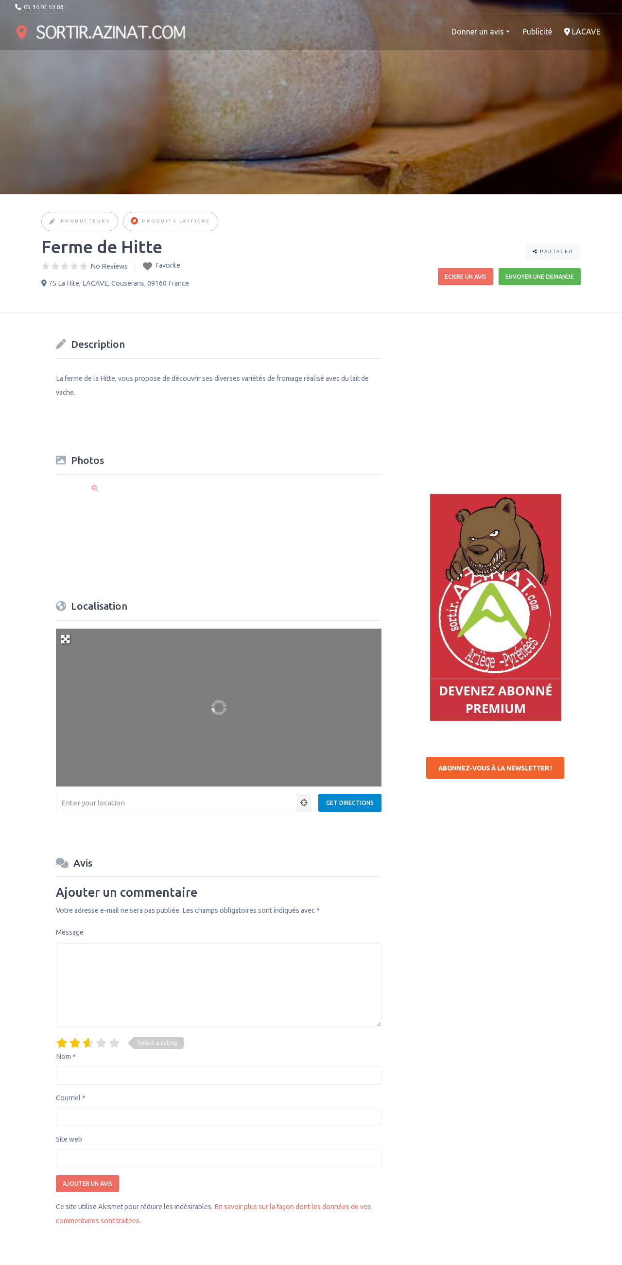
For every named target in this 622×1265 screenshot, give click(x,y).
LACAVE (582, 31)
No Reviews (109, 266)
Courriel (71, 1098)
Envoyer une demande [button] (539, 277)
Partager (553, 251)
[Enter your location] (176, 803)
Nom (66, 1056)
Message (70, 932)
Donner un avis (477, 31)
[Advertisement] (499, 395)
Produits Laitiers (176, 220)
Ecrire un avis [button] (465, 277)
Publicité (537, 31)
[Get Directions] (349, 803)
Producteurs (86, 220)
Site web (69, 1139)
